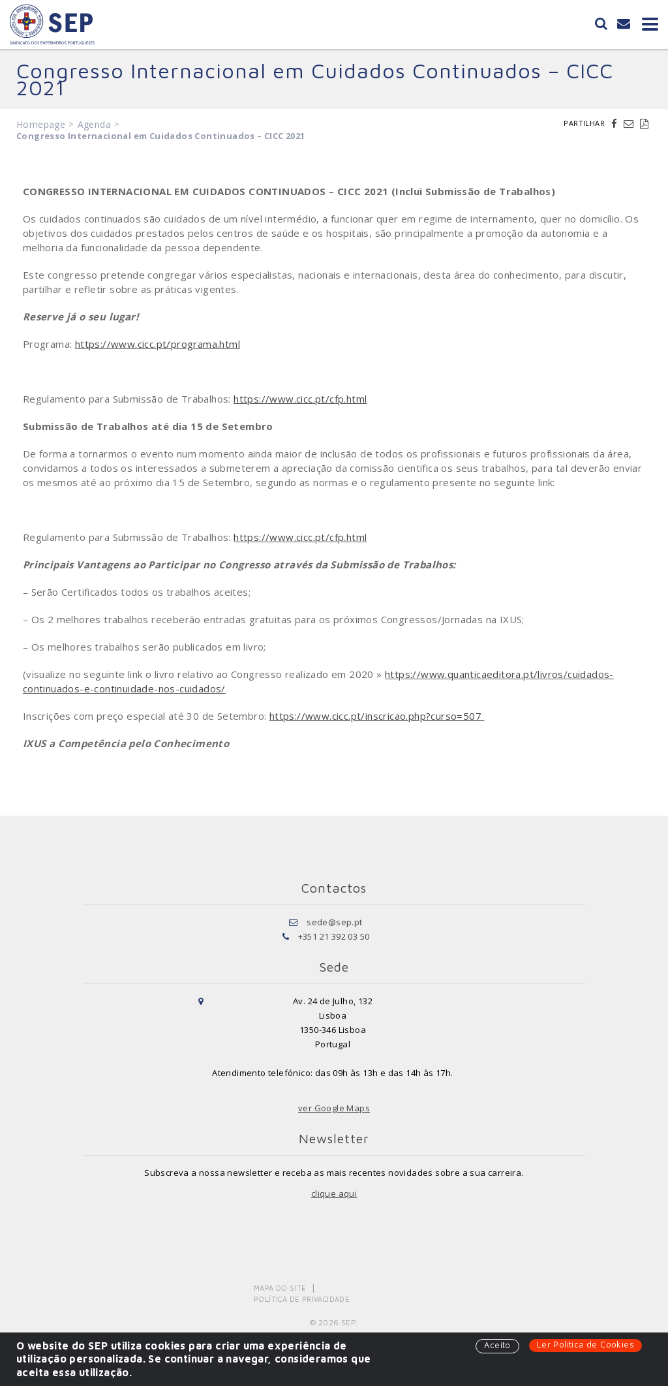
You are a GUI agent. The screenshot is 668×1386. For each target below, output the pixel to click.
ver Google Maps (334, 1108)
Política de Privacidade (302, 1299)
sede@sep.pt (334, 922)
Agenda (94, 124)
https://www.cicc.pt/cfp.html (300, 398)
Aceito (497, 1345)
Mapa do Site (280, 1288)
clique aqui (334, 1193)
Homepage (40, 124)
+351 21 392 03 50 (334, 936)
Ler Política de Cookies (585, 1344)
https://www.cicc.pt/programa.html (157, 343)
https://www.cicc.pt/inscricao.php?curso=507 (377, 715)
